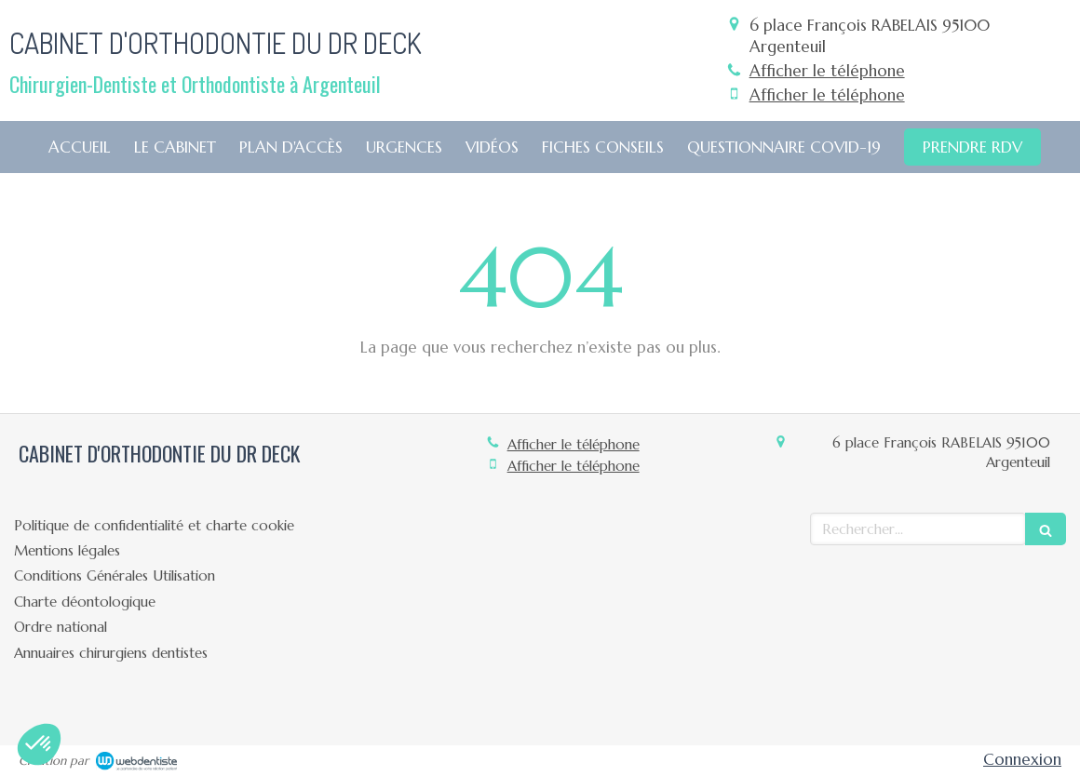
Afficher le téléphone (827, 70)
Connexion (1022, 759)
